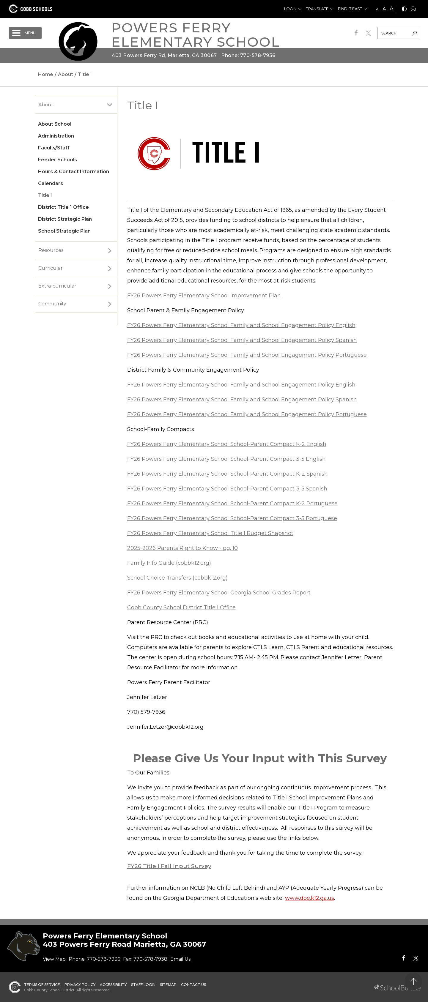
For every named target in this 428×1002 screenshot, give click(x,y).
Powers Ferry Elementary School (195, 34)
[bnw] (404, 9)
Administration (56, 136)
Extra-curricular (57, 286)
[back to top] (413, 981)
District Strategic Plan (65, 219)
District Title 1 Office (63, 207)
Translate (317, 8)
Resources (50, 250)
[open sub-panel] (109, 104)
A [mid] (384, 9)
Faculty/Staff (54, 148)
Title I (45, 195)
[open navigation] (25, 33)
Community (52, 304)
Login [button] (290, 8)
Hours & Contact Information (73, 171)
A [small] (377, 9)
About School (54, 124)
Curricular (50, 268)
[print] (413, 9)
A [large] (392, 8)
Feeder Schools (57, 159)
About (46, 105)
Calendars (50, 183)
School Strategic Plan (64, 231)
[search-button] (414, 33)
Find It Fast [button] (350, 8)
